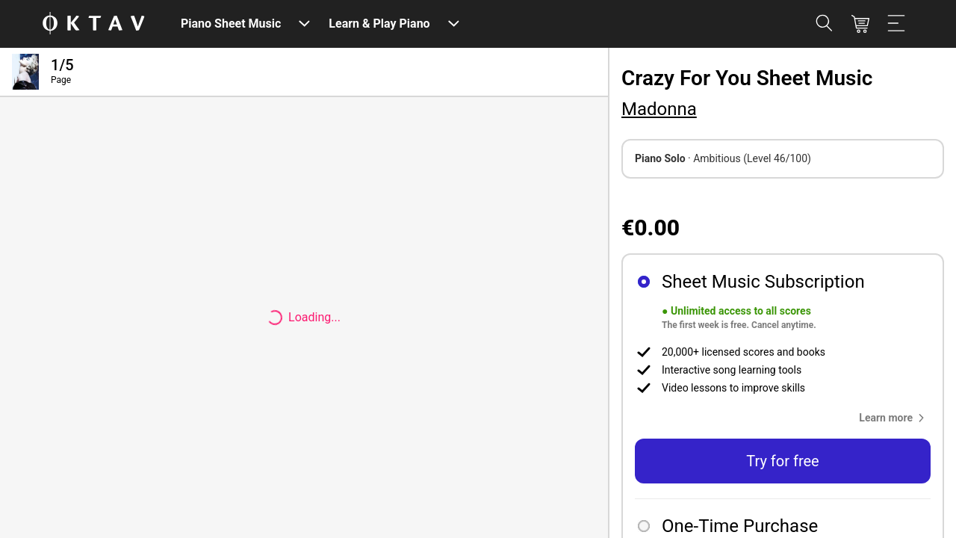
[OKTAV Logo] (93, 24)
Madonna (659, 109)
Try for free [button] (782, 461)
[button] (895, 418)
